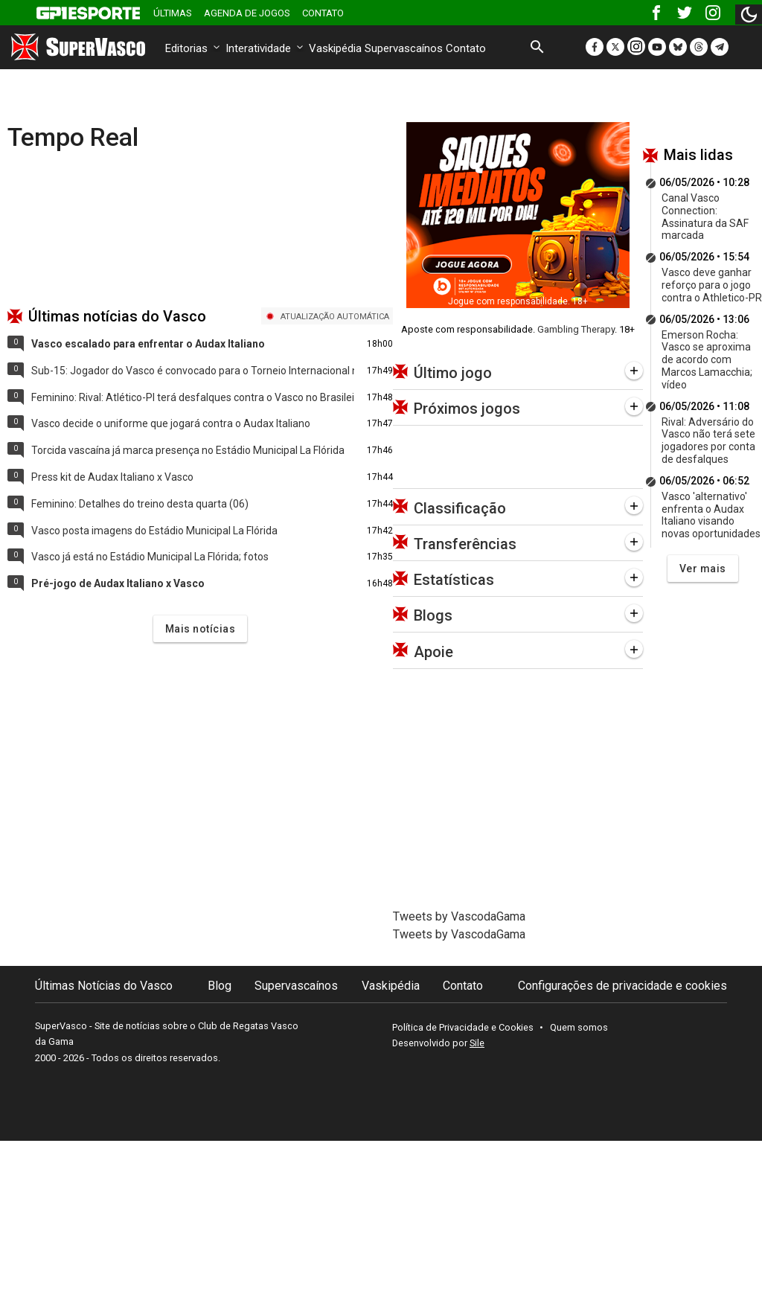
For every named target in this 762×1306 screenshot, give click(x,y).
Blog (219, 986)
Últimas (172, 13)
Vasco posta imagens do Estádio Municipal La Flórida (154, 531)
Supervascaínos (404, 48)
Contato (323, 13)
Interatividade (265, 48)
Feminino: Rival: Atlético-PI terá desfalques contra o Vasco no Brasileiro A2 (192, 397)
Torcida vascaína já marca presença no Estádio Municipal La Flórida (188, 450)
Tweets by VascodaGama (459, 916)
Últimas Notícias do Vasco (104, 986)
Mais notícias (200, 629)
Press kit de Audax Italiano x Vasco (112, 477)
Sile (477, 1043)
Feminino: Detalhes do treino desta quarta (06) (140, 504)
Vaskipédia (335, 48)
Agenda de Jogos (247, 13)
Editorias (193, 48)
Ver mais (702, 568)
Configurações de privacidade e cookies (622, 986)
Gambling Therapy (576, 329)
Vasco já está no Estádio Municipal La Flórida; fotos (150, 557)
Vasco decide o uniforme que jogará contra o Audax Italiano (170, 423)
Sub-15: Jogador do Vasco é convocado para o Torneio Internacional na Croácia (192, 371)
